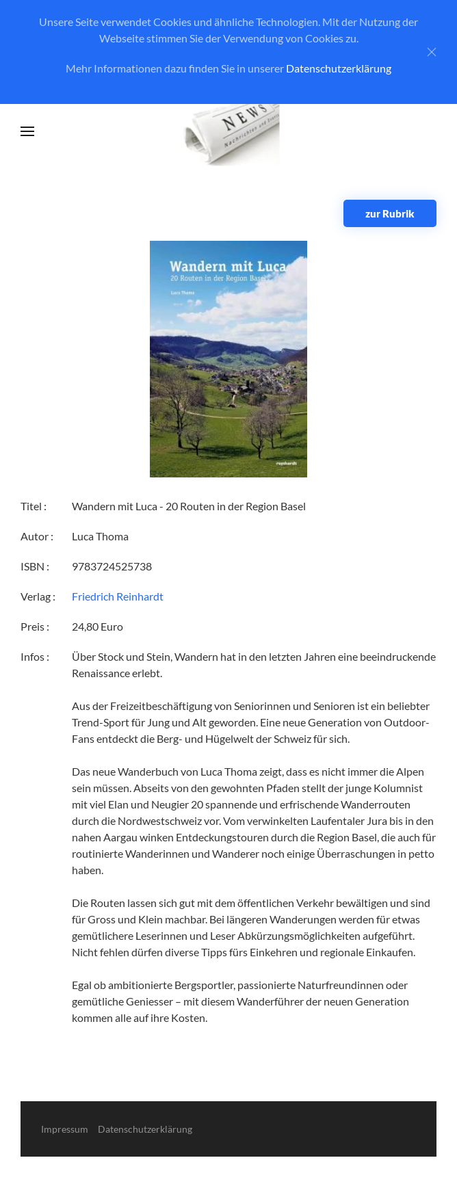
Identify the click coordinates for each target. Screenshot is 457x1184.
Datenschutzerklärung (338, 68)
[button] (27, 131)
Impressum (64, 1129)
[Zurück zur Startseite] (229, 131)
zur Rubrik (390, 213)
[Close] (431, 52)
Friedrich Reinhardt (118, 596)
